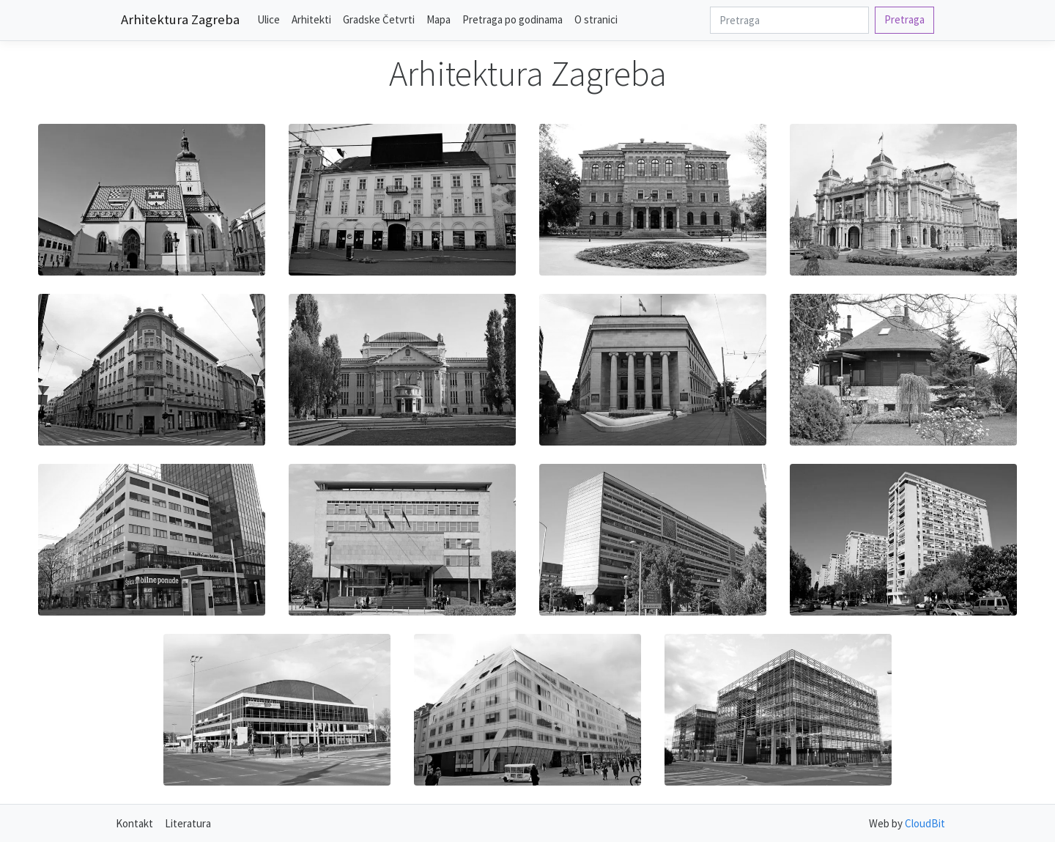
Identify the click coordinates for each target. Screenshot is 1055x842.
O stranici (596, 19)
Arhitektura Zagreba (180, 19)
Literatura (188, 823)
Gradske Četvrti (379, 19)
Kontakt (134, 823)
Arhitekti (311, 19)
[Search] (789, 20)
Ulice (268, 19)
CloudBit (925, 823)
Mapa (438, 19)
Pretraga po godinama (512, 19)
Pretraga (904, 19)
